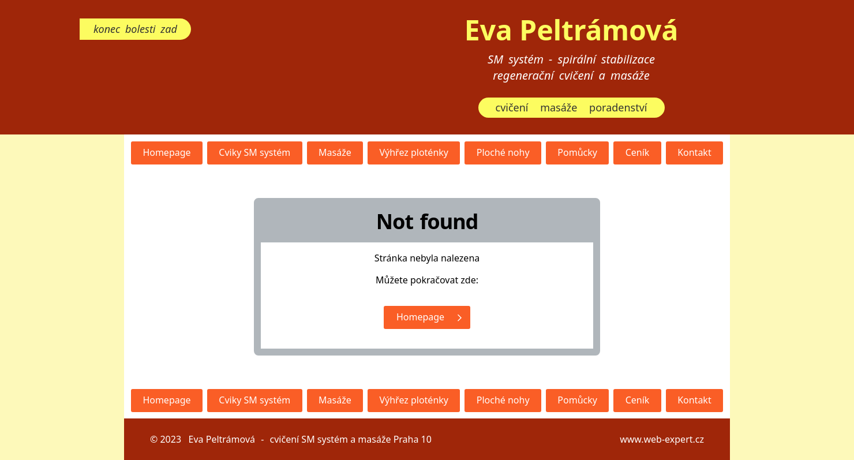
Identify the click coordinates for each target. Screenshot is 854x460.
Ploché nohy (503, 152)
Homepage (166, 152)
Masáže (335, 152)
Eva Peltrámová (571, 29)
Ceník (637, 152)
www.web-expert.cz (662, 439)
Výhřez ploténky (413, 152)
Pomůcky (577, 152)
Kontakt (694, 152)
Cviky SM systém (254, 152)
